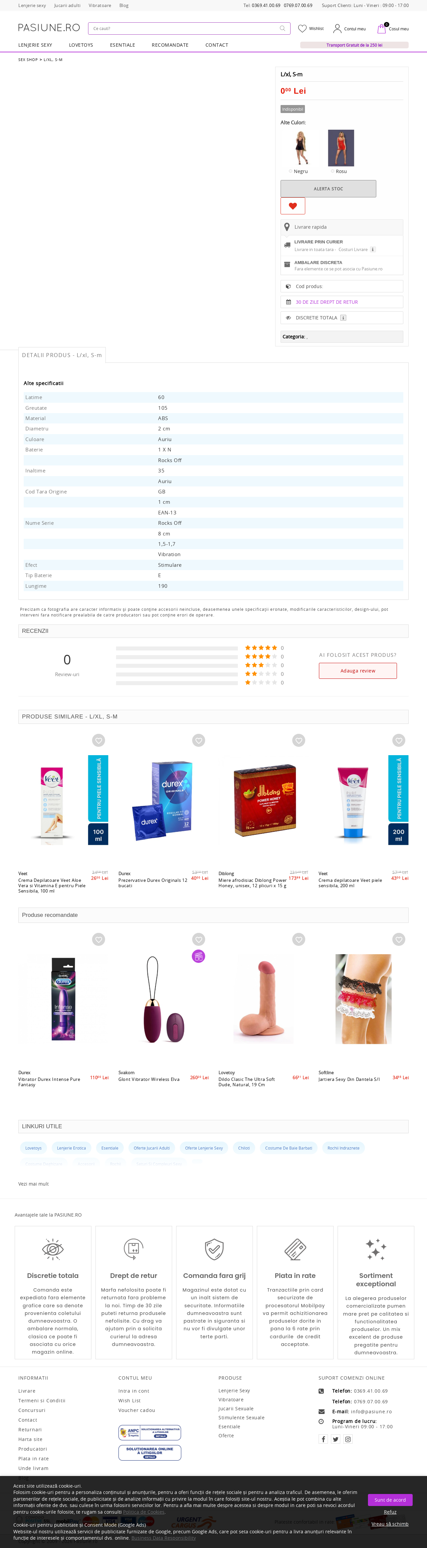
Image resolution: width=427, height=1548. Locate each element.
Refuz (390, 1512)
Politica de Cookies (143, 1512)
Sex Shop (28, 59)
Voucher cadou (136, 1410)
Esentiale (122, 45)
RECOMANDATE (170, 45)
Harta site (30, 1439)
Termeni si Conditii (42, 1400)
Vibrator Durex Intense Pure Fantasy (49, 1082)
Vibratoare (231, 1399)
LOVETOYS (81, 45)
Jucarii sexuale (236, 1408)
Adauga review (358, 670)
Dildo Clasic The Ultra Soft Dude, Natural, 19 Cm (247, 1082)
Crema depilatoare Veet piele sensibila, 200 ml (350, 883)
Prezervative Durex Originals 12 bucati (152, 883)
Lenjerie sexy (234, 1390)
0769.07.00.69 (298, 5)
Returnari (30, 1429)
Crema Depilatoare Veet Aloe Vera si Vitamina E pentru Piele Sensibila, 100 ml (52, 885)
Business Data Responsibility (163, 1538)
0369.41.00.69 (266, 5)
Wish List (129, 1400)
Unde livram (33, 1468)
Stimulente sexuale (242, 1417)
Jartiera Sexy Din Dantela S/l (349, 1079)
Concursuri (32, 1410)
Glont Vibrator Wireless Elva (149, 1079)
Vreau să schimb (390, 1524)
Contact (217, 45)
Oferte (226, 1435)
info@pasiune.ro (371, 1411)
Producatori (32, 1449)
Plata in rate (33, 1458)
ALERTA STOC (328, 188)
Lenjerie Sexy (35, 45)
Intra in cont (133, 1391)
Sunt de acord (390, 1500)
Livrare (27, 1391)
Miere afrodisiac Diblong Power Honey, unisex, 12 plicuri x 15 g (253, 883)
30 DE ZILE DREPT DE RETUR (327, 302)
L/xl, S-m (53, 59)
